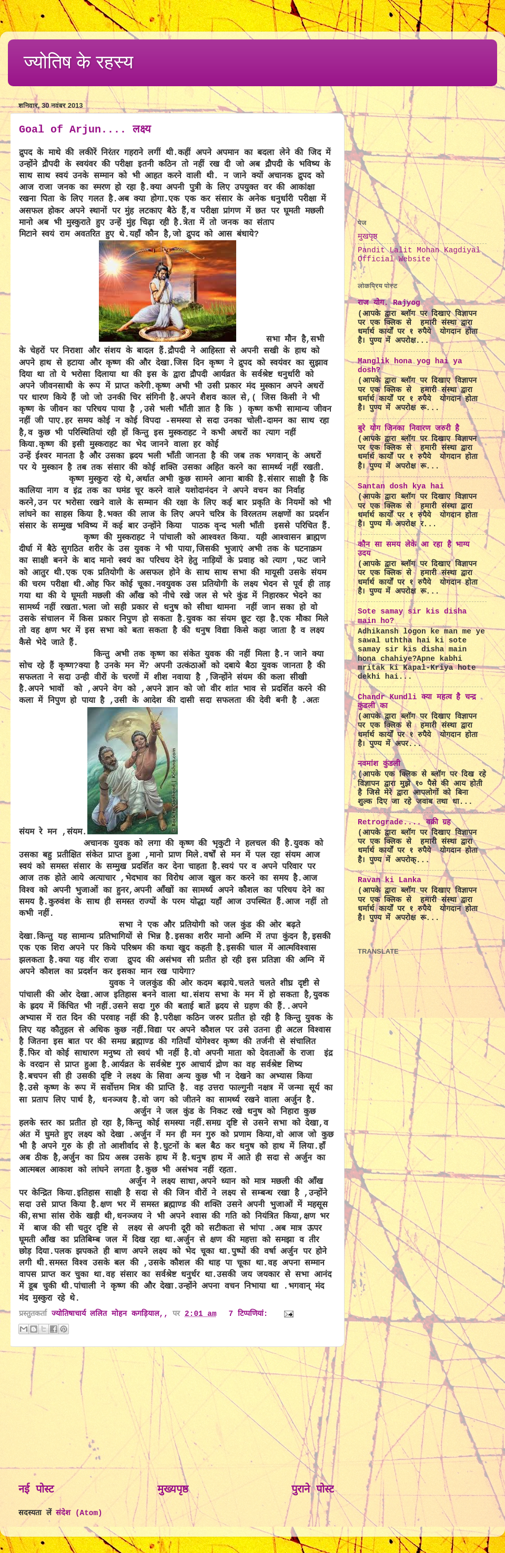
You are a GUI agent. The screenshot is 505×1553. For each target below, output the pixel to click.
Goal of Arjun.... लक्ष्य (85, 130)
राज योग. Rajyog (389, 303)
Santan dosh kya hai (401, 486)
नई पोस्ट (36, 1490)
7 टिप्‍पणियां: (251, 1314)
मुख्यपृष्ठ (172, 1490)
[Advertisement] (176, 1414)
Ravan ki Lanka (389, 880)
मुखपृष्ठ (367, 236)
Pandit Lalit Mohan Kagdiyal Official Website (419, 254)
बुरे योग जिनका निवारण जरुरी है (408, 428)
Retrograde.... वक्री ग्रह (404, 822)
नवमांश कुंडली (379, 764)
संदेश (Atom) (79, 1513)
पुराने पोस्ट (312, 1490)
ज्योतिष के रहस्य (78, 62)
